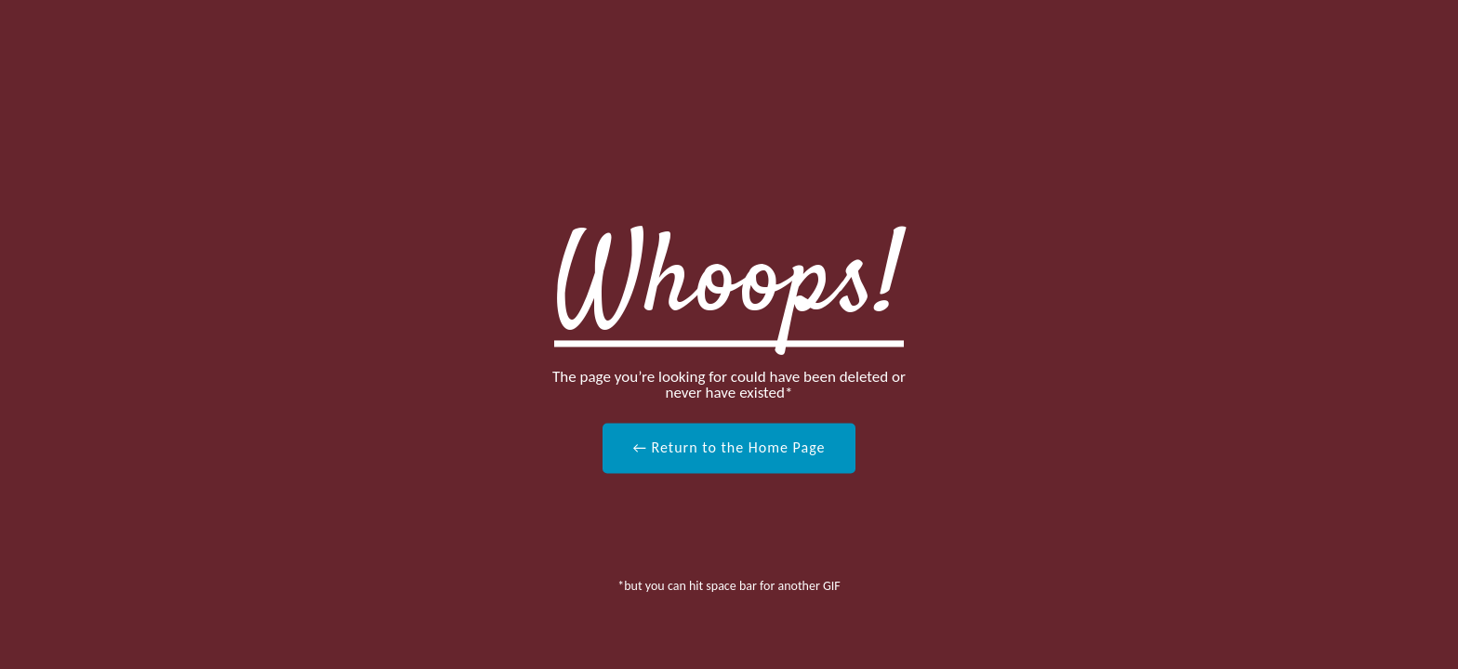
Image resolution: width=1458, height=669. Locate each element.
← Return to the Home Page (728, 447)
